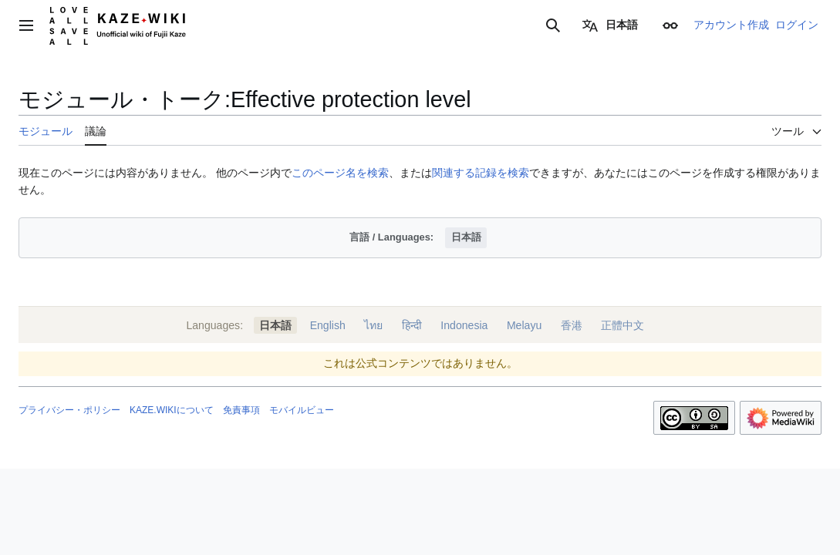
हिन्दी (412, 325)
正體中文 (622, 325)
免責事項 (241, 410)
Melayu (524, 325)
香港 (571, 325)
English (328, 325)
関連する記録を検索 (480, 172)
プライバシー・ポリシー (69, 410)
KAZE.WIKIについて (172, 410)
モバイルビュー (301, 410)
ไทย (373, 325)
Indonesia (463, 325)
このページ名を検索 (340, 172)
